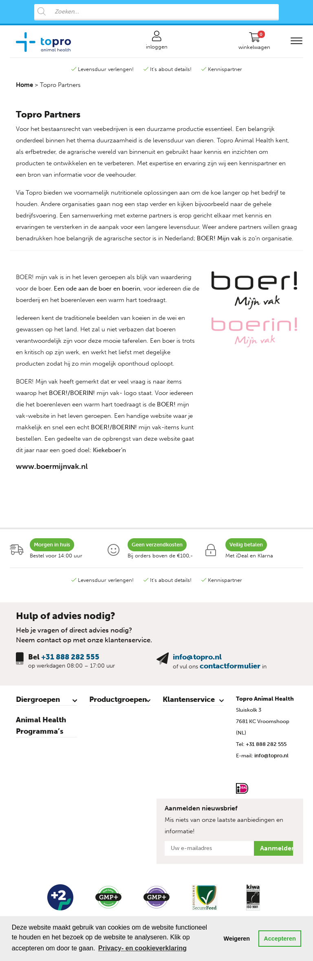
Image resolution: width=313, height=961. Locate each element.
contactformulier (230, 665)
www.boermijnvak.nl (52, 466)
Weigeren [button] (237, 938)
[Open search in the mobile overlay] (156, 12)
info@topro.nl (197, 657)
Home (24, 85)
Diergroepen (38, 699)
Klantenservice (189, 699)
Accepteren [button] (279, 938)
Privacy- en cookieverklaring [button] (142, 948)
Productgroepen (118, 699)
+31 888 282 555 (70, 657)
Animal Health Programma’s (41, 725)
